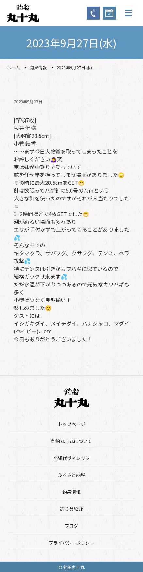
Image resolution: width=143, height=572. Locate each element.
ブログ (71, 525)
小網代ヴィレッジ (71, 458)
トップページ (71, 424)
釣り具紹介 (71, 509)
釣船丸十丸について (71, 441)
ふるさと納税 (71, 475)
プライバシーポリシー (71, 542)
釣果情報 (71, 492)
